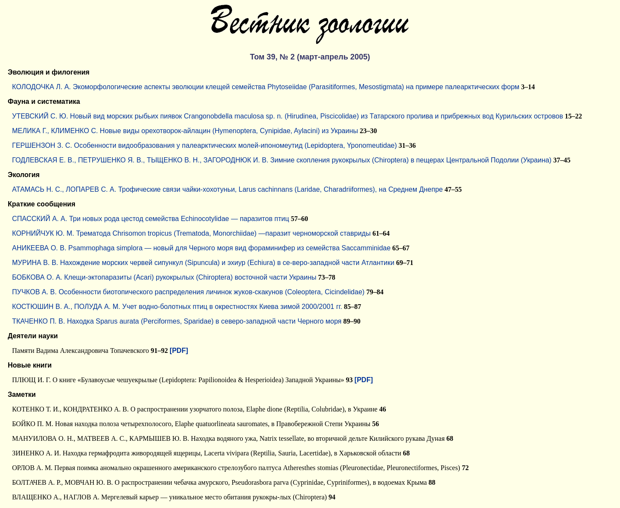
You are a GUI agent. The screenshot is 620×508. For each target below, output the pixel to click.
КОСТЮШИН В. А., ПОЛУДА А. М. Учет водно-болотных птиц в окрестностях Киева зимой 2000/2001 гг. (177, 306)
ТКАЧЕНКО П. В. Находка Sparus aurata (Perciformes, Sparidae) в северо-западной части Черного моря (176, 321)
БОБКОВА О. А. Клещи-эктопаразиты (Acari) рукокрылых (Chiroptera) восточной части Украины (164, 277)
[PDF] (179, 350)
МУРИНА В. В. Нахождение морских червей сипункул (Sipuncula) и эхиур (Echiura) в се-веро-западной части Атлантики (203, 262)
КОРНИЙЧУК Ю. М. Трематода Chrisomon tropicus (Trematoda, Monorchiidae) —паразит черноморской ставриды (191, 233)
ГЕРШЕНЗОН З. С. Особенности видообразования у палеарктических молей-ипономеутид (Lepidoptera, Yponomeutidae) (204, 145)
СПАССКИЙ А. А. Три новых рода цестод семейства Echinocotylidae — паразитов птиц (150, 218)
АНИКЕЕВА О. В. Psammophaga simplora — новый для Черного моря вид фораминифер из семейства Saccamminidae (201, 248)
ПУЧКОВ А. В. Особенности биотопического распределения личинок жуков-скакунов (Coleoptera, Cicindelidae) (188, 292)
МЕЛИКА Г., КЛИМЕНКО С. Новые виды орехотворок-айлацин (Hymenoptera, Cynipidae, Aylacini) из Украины (185, 130)
